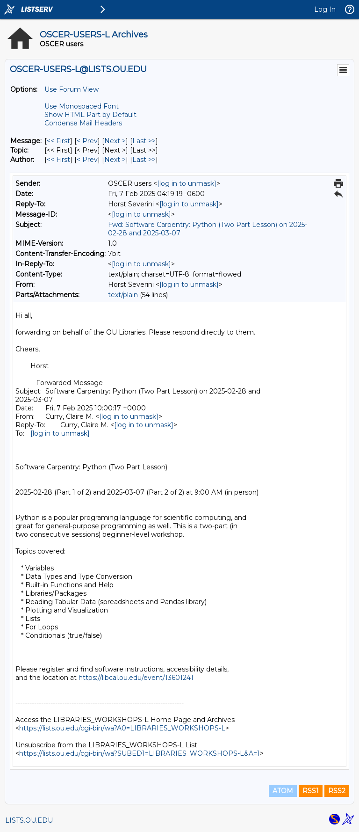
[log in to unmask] (186, 183)
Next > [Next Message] (115, 141)
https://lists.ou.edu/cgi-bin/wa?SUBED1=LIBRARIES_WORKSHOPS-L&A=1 (139, 753)
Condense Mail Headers (83, 123)
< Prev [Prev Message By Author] (87, 159)
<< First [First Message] (58, 141)
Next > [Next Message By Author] (115, 159)
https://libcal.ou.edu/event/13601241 (136, 677)
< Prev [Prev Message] (87, 141)
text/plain (123, 295)
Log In (325, 9)
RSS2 (336, 791)
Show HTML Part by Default (90, 114)
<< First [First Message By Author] (58, 159)
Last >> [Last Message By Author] (144, 159)
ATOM (283, 791)
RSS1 (310, 791)
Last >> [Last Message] (144, 141)
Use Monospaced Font (81, 106)
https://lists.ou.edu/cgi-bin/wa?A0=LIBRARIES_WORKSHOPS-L (122, 728)
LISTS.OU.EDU (29, 820)
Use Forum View (71, 89)
